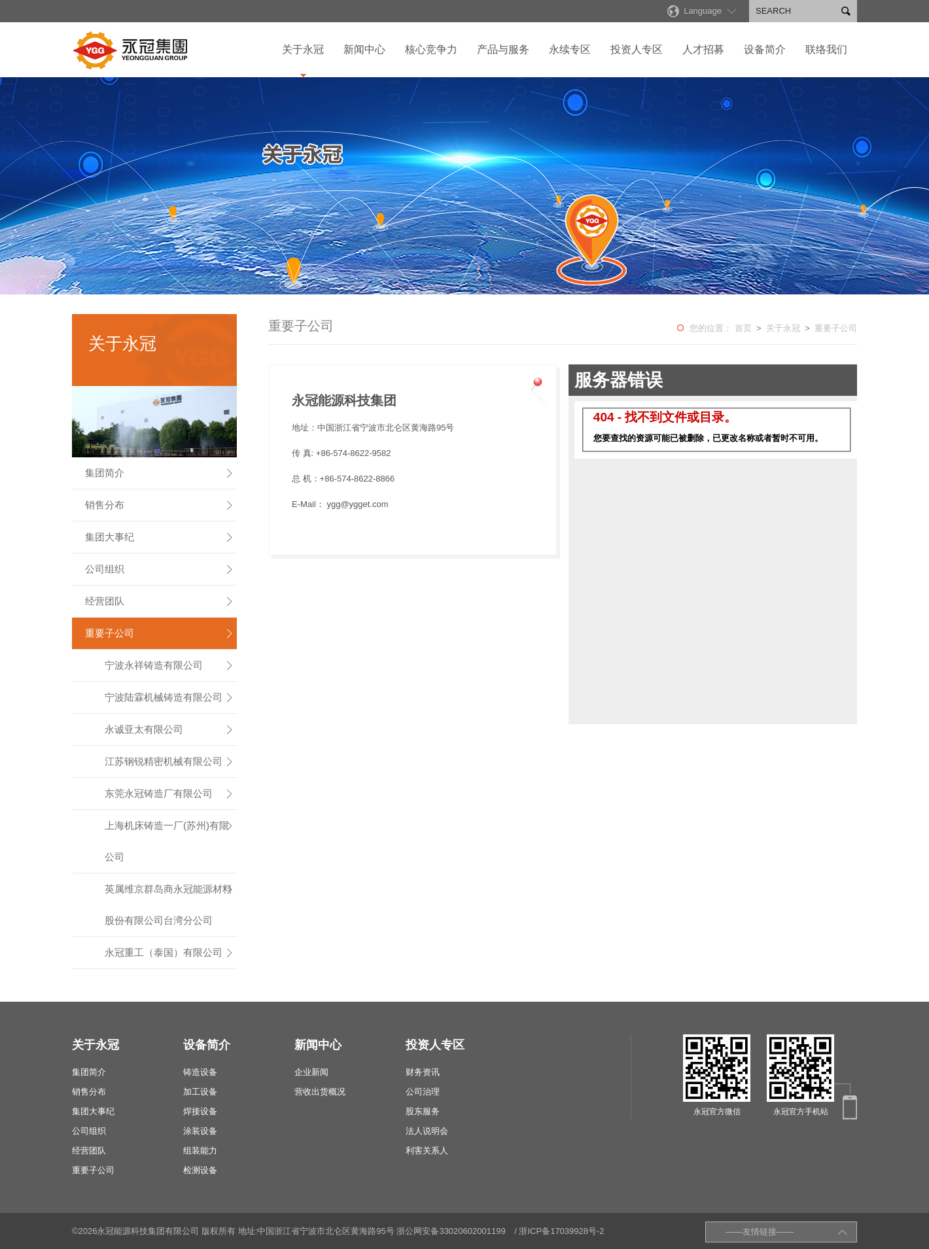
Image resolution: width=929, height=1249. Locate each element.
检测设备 (200, 1170)
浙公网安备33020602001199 (450, 1231)
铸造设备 (200, 1072)
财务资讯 (423, 1072)
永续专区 (570, 49)
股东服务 (423, 1111)
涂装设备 (200, 1131)
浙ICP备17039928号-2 (561, 1231)
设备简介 (765, 49)
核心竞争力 (431, 49)
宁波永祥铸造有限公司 (169, 665)
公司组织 (159, 569)
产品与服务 (503, 49)
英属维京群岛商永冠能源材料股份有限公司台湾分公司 (169, 899)
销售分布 (159, 505)
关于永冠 (303, 49)
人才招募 (703, 49)
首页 (743, 328)
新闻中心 (364, 49)
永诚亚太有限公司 (169, 729)
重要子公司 (159, 633)
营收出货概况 (319, 1092)
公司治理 (423, 1092)
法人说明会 (427, 1131)
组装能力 (200, 1150)
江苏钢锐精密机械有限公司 (169, 761)
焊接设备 (200, 1111)
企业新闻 (311, 1072)
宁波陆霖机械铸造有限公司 (169, 697)
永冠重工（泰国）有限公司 (169, 952)
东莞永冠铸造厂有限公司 (169, 793)
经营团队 (159, 601)
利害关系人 (427, 1150)
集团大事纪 (159, 537)
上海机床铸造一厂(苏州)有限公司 (169, 836)
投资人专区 (636, 49)
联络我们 (826, 49)
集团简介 (159, 473)
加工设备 (200, 1092)
